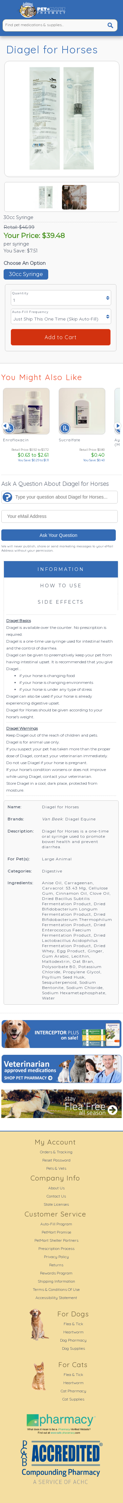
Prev (5, 426)
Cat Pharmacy (73, 1390)
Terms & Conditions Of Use (56, 1289)
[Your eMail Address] (59, 516)
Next (117, 426)
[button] (8, 10)
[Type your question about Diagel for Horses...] (59, 497)
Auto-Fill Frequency (30, 311)
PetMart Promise (56, 1232)
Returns (56, 1264)
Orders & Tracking (56, 1151)
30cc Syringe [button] (26, 274)
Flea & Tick (73, 1323)
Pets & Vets (56, 1168)
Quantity (20, 293)
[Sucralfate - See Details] (81, 426)
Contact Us (56, 1196)
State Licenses (56, 1204)
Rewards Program (56, 1273)
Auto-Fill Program (56, 1223)
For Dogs (73, 1314)
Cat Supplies (73, 1399)
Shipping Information (56, 1281)
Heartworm (73, 1331)
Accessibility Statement (56, 1297)
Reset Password (56, 1160)
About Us (56, 1187)
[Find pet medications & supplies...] (49, 24)
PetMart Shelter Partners (56, 1240)
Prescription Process (56, 1248)
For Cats (73, 1364)
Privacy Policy (56, 1256)
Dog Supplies (73, 1348)
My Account (55, 1142)
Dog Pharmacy (73, 1340)
